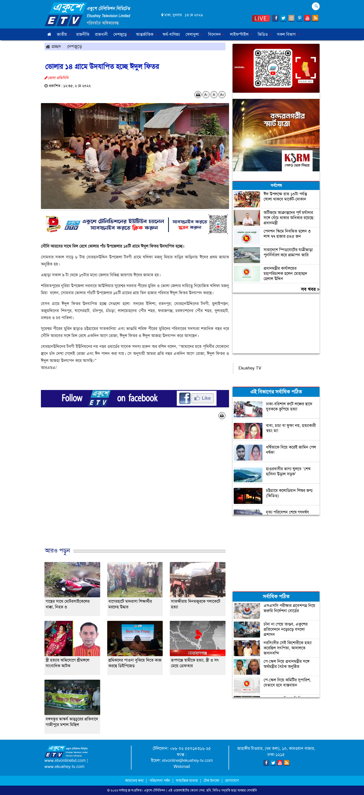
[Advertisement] (135, 488)
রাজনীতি (82, 34)
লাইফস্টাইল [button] (241, 34)
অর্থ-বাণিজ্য (171, 34)
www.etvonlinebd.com (65, 760)
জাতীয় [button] (64, 34)
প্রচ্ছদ (53, 46)
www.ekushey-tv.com (64, 766)
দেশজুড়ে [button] (121, 34)
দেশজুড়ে (74, 46)
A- (206, 94)
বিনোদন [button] (216, 34)
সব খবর (310, 289)
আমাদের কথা (135, 780)
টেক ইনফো (212, 780)
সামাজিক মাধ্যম (187, 780)
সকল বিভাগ (288, 34)
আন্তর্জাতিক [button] (146, 34)
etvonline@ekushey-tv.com (187, 760)
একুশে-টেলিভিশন (154, 790)
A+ (222, 94)
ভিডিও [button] (264, 34)
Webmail (182, 766)
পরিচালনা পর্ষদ (159, 780)
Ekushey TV (249, 368)
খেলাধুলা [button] (194, 34)
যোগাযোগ (232, 780)
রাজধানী (101, 34)
